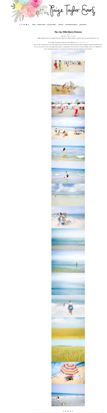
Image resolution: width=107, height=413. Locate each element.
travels (60, 24)
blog (34, 24)
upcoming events (71, 24)
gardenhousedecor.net (82, 42)
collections (51, 24)
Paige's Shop (41, 24)
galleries (82, 24)
